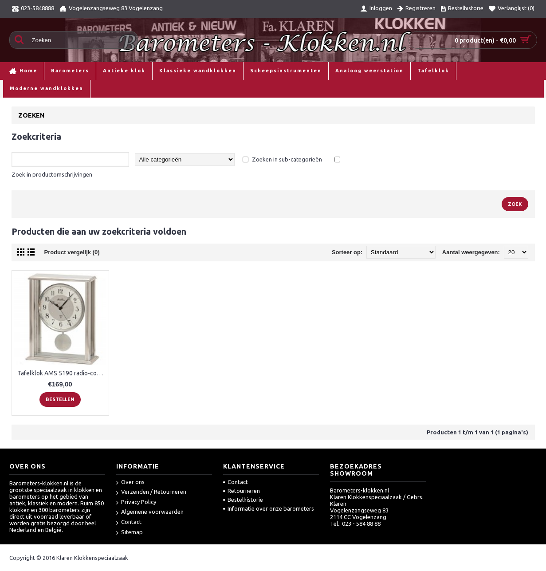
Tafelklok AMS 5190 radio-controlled (61, 373)
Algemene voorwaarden (150, 512)
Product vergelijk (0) (72, 252)
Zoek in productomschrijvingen (52, 174)
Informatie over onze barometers (268, 508)
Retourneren (241, 491)
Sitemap (129, 532)
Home (15, 88)
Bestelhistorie (243, 499)
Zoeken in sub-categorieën (287, 159)
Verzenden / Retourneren (151, 492)
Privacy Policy (136, 502)
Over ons (130, 482)
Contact (128, 522)
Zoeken (39, 88)
